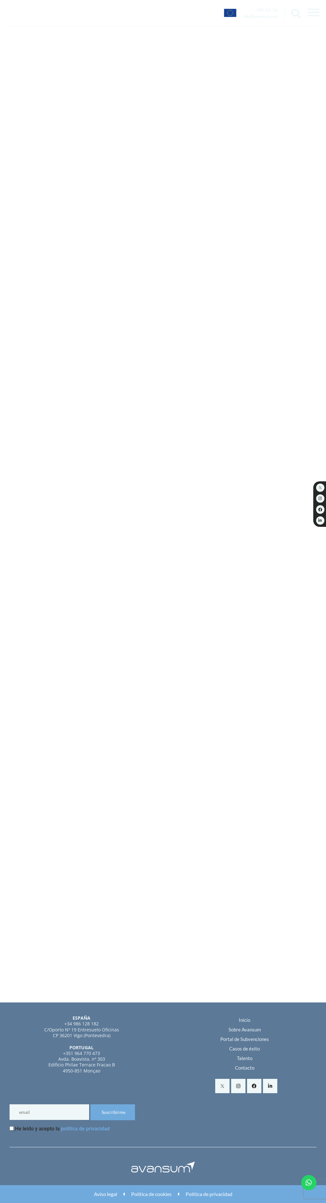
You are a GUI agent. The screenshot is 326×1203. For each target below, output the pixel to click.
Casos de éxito (244, 1048)
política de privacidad (85, 1129)
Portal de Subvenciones (244, 1039)
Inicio (244, 1020)
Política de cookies (151, 1194)
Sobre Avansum (245, 1029)
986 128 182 (267, 11)
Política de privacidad (209, 1194)
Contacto (244, 1068)
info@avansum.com (260, 17)
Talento (244, 1058)
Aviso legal (105, 1194)
